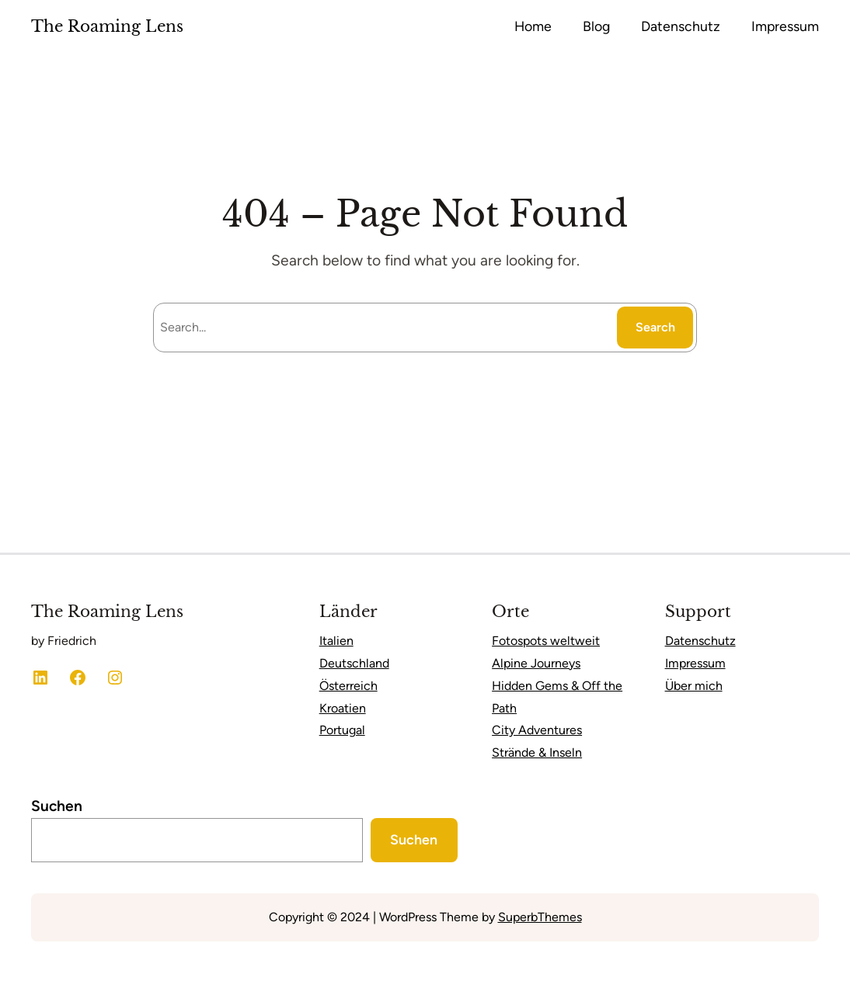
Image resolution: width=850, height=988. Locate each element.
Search (655, 327)
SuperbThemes (540, 917)
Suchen (56, 806)
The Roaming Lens (107, 26)
